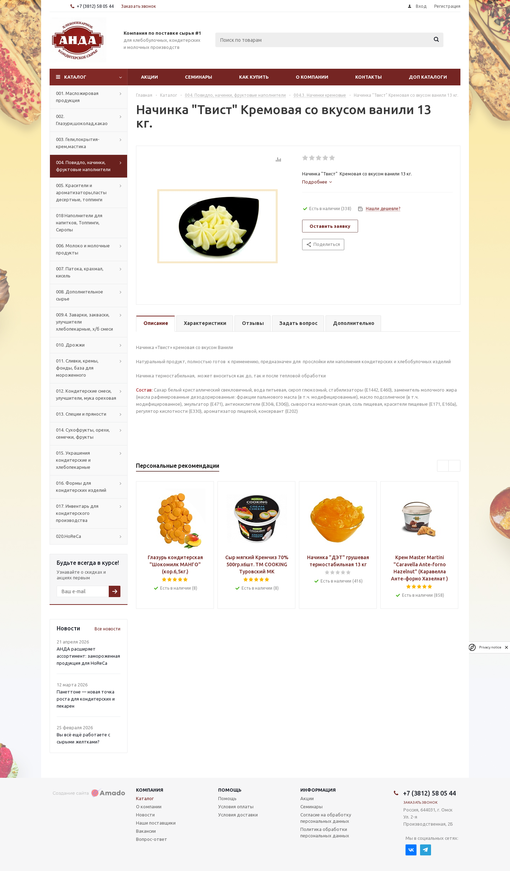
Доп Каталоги (428, 76)
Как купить (254, 76)
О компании (312, 76)
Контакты (368, 76)
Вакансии (146, 830)
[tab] (317, 181)
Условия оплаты (236, 806)
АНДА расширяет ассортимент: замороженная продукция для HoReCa (88, 655)
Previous (443, 466)
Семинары (198, 76)
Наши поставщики (156, 822)
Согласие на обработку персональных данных (325, 818)
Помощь (230, 789)
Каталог (75, 76)
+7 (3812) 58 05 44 (95, 6)
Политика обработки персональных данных (324, 832)
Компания (149, 789)
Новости (145, 814)
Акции (149, 76)
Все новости (107, 628)
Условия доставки (238, 814)
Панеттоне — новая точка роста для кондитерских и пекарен (86, 698)
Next (454, 466)
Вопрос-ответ (151, 839)
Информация (318, 789)
